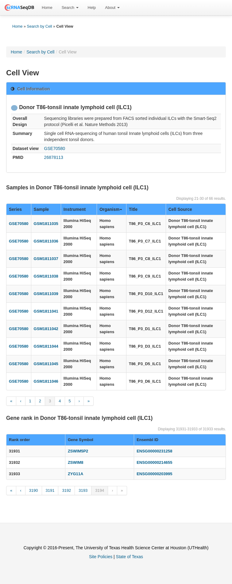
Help (92, 7)
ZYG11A (75, 474)
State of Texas (129, 556)
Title (133, 209)
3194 (99, 490)
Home (47, 7)
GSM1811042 (46, 328)
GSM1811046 (46, 381)
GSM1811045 (46, 363)
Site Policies (100, 556)
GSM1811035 (46, 223)
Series (15, 209)
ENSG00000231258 (154, 451)
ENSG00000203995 (154, 474)
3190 (33, 490)
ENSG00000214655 (154, 462)
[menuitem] (47, 8)
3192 (66, 490)
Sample (41, 209)
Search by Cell (39, 26)
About (112, 7)
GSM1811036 (46, 241)
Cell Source (180, 209)
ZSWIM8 (75, 462)
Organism (110, 209)
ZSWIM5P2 (78, 451)
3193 (83, 490)
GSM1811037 (46, 258)
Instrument (75, 209)
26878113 (53, 157)
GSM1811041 (46, 311)
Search (70, 7)
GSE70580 (54, 148)
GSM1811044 (46, 346)
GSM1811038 (46, 276)
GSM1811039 (46, 293)
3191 (50, 490)
